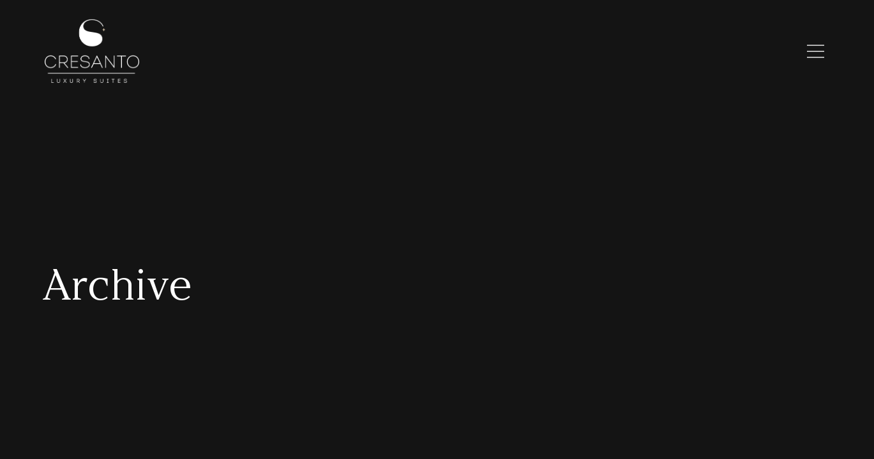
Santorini (522, 52)
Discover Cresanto (440, 52)
